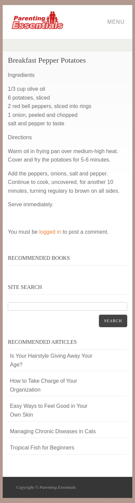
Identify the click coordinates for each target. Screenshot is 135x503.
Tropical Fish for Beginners (42, 447)
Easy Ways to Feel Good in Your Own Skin (48, 410)
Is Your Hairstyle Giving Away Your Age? (51, 360)
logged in (50, 232)
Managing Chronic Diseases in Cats (53, 431)
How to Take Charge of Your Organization (43, 385)
